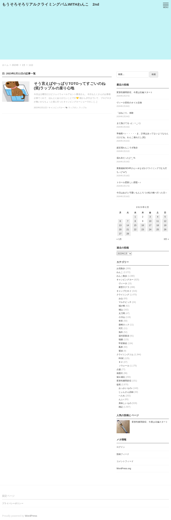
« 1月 (119, 239)
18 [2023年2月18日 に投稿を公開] (157, 225)
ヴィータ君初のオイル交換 (129, 102)
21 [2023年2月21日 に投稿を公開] (128, 229)
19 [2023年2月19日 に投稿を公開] (165, 225)
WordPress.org (124, 468)
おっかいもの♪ (125, 388)
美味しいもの (125, 403)
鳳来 (121, 347)
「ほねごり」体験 (125, 113)
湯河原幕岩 (124, 336)
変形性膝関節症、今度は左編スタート (135, 92)
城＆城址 (121, 377)
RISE (121, 358)
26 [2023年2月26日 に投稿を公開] (165, 229)
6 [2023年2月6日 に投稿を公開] (120, 221)
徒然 (119, 384)
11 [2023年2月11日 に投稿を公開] (157, 221)
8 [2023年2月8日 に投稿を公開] (135, 221)
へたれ (122, 395)
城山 (121, 309)
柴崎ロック (124, 324)
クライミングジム (125, 354)
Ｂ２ (121, 362)
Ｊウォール (124, 365)
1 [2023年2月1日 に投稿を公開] (135, 217)
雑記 (121, 407)
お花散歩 (121, 268)
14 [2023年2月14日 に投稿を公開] (128, 225)
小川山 (122, 317)
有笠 (121, 321)
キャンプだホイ (124, 291)
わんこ (120, 272)
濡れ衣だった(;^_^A (126, 158)
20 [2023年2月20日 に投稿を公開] (120, 229)
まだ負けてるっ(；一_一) (128, 123)
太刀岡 (122, 313)
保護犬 (120, 373)
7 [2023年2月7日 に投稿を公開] (127, 221)
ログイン (121, 447)
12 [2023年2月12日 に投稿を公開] (165, 221)
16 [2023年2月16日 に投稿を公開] (143, 225)
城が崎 (122, 306)
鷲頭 (121, 351)
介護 (119, 369)
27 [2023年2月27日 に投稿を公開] (120, 234)
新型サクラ (124, 287)
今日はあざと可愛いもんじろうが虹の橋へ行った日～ (142, 192)
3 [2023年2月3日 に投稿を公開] (150, 217)
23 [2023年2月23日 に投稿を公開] (143, 229)
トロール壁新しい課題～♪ (129, 182)
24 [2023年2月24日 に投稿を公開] (150, 229)
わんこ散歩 (122, 276)
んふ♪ (121, 399)
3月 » (166, 239)
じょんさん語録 (126, 392)
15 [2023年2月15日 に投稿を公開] (135, 225)
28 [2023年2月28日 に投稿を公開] (128, 234)
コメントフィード (125, 461)
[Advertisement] (85, 35)
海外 (121, 332)
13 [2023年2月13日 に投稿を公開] (120, 225)
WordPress (31, 515)
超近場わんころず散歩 (127, 147)
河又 (121, 328)
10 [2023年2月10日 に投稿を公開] (150, 221)
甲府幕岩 (123, 343)
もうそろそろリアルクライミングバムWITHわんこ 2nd (50, 4)
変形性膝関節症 (124, 380)
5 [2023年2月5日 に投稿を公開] (165, 217)
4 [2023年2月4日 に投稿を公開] (157, 217)
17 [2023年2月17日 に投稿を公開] (150, 225)
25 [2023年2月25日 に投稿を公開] (157, 229)
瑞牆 (121, 339)
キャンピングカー (125, 279)
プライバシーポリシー (12, 503)
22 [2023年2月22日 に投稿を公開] (135, 229)
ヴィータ (123, 283)
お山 (121, 298)
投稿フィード (123, 454)
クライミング (123, 294)
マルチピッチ (125, 302)
